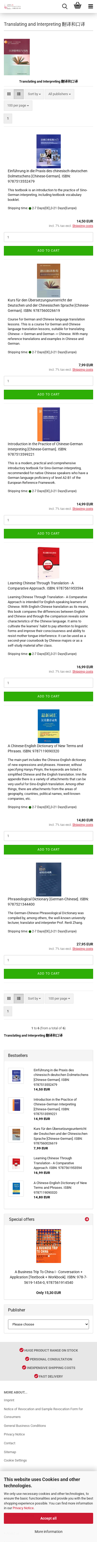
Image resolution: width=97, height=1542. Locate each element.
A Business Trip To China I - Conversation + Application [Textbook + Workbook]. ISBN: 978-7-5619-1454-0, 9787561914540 (48, 1277)
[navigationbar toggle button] (90, 6)
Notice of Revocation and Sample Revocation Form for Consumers (43, 1413)
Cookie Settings (15, 1460)
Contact (9, 1443)
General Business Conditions (25, 1426)
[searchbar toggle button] (64, 6)
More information (49, 1531)
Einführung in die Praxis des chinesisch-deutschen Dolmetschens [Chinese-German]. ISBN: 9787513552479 (47, 176)
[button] (9, 94)
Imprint (9, 1400)
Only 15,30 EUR (48, 1293)
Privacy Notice (23, 1508)
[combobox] (34, 94)
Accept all (48, 1518)
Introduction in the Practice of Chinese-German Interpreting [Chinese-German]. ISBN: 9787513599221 (45, 449)
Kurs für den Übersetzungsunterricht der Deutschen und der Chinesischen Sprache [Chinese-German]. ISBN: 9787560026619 (48, 305)
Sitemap (10, 1452)
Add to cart (49, 250)
